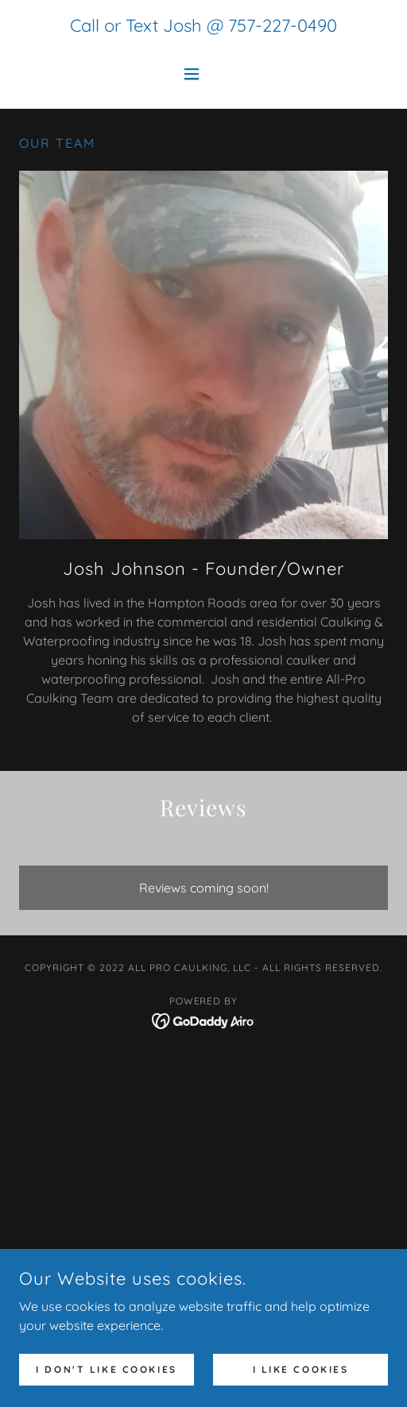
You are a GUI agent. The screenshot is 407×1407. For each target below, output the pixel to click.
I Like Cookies (301, 1369)
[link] (204, 1019)
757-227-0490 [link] (282, 25)
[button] (203, 74)
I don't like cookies (106, 1369)
